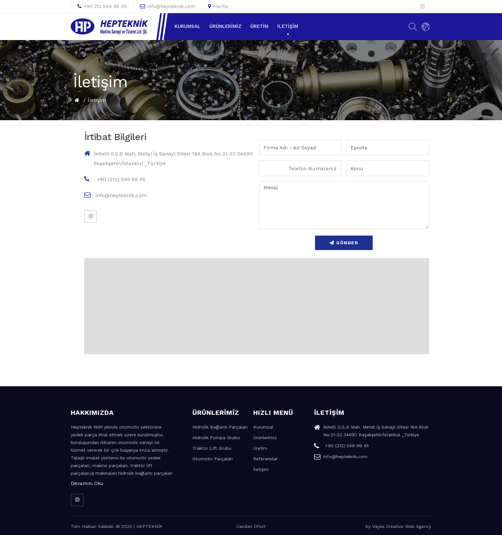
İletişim (287, 26)
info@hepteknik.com (167, 6)
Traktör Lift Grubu (211, 448)
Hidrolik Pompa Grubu (216, 437)
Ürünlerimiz (225, 26)
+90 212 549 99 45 (102, 6)
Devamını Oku (87, 483)
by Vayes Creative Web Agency (398, 526)
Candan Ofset (251, 526)
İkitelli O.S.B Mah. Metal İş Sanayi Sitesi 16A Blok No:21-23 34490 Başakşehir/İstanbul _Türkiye (168, 158)
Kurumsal (187, 26)
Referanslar (265, 458)
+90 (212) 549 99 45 (114, 179)
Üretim (259, 26)
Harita (218, 6)
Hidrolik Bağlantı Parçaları (219, 427)
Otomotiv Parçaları (212, 458)
